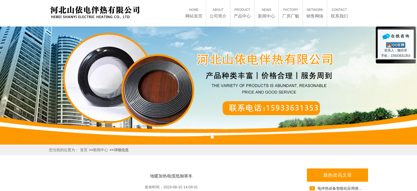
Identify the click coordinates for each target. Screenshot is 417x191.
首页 (83, 150)
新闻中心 (100, 150)
